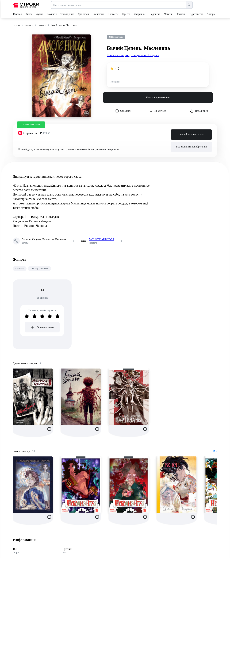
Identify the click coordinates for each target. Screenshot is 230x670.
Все (215, 451)
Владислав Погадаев (145, 55)
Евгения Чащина (118, 55)
